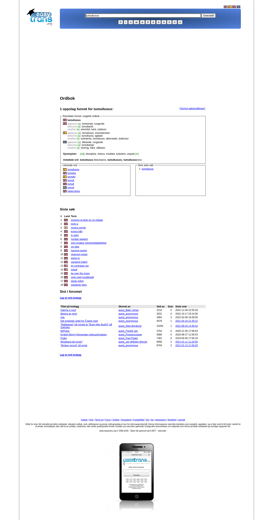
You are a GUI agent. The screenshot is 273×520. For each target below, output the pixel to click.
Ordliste (115, 420)
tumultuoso (88, 133)
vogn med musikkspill (82, 277)
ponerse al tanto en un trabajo (87, 220)
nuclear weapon (79, 239)
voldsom (101, 129)
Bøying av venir (68, 313)
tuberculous (73, 191)
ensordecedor (102, 133)
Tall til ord (99, 420)
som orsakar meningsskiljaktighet (88, 243)
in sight (75, 235)
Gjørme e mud (68, 310)
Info (147, 420)
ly (114, 159)
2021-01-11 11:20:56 (186, 341)
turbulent (121, 153)
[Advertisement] (41, 91)
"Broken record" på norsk (73, 345)
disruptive (91, 153)
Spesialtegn (126, 420)
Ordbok (84, 420)
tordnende (87, 123)
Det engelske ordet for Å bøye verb (79, 321)
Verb (91, 420)
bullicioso (124, 138)
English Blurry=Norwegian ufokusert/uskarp (83, 334)
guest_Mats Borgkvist (129, 326)
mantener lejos (79, 284)
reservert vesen (79, 254)
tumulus (71, 173)
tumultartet (87, 126)
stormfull (85, 129)
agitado (99, 135)
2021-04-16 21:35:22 (186, 321)
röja (62, 317)
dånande (86, 142)
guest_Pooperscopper (130, 334)
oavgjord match (79, 262)
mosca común (78, 227)
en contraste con (80, 265)
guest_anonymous (128, 313)
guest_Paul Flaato (128, 338)
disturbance (93, 159)
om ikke (75, 246)
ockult (74, 269)
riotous (101, 153)
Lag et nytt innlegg (70, 298)
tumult (70, 180)
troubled (110, 153)
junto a (74, 223)
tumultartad (88, 145)
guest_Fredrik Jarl (128, 331)
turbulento (86, 138)
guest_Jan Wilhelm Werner (132, 341)
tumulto (71, 176)
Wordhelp (172, 420)
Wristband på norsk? (71, 341)
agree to (75, 258)
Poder (63, 338)
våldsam (100, 147)
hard (93, 129)
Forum (108, 420)
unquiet (131, 153)
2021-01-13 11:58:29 (186, 345)
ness (133, 159)
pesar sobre (77, 281)
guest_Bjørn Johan (128, 310)
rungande (98, 142)
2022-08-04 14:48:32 (186, 326)
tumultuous (147, 169)
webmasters (160, 420)
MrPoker (65, 331)
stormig (85, 147)
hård (92, 147)
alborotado (111, 138)
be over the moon (80, 273)
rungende (99, 123)
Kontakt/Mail (138, 420)
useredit (181, 420)
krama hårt (76, 231)
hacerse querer (79, 250)
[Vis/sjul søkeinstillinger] (192, 108)
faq (152, 420)
